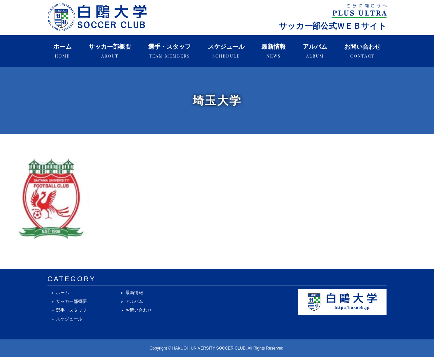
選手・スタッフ (169, 51)
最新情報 (273, 51)
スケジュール (226, 51)
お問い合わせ (362, 51)
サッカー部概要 (109, 51)
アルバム (315, 51)
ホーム (62, 51)
